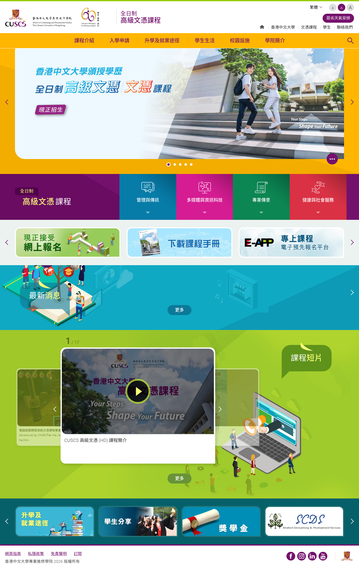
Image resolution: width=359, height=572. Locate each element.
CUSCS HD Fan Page (290, 556)
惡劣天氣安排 (338, 18)
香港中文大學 (283, 27)
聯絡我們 (345, 27)
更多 (179, 310)
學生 (327, 27)
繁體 (314, 7)
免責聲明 (59, 553)
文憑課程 (309, 27)
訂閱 (78, 553)
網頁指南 (13, 553)
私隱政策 (36, 553)
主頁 (262, 27)
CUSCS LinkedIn (312, 556)
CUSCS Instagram (301, 556)
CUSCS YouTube (323, 556)
